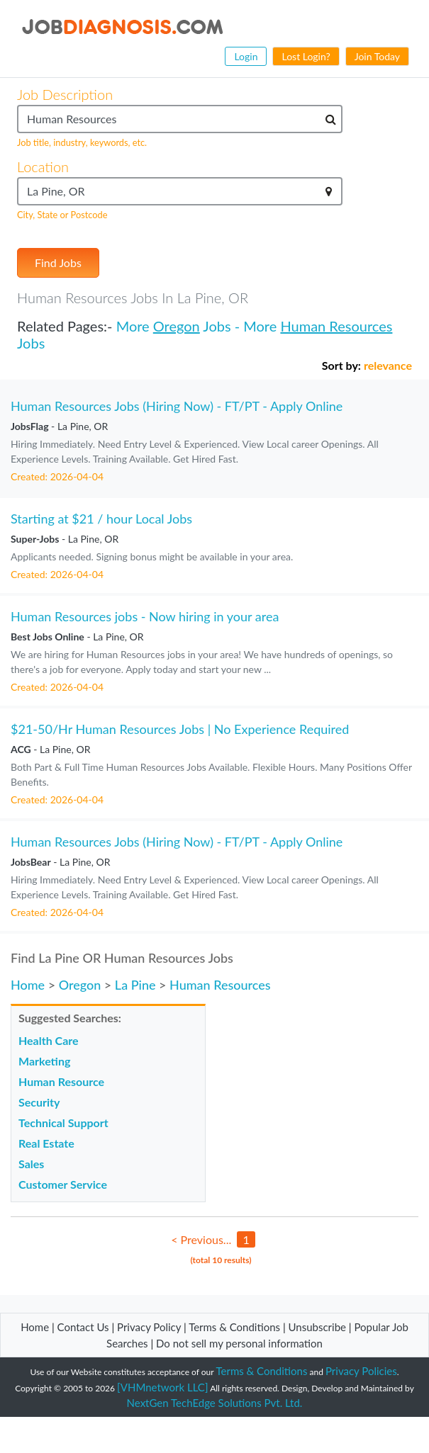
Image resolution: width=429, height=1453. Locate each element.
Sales (31, 1163)
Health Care (48, 1040)
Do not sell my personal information (239, 1343)
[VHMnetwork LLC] (162, 1387)
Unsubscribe (317, 1327)
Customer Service (62, 1184)
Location (43, 166)
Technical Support (63, 1122)
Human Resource (61, 1081)
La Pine (135, 985)
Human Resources (336, 325)
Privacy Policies (361, 1370)
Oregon (176, 325)
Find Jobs (58, 262)
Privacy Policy (149, 1327)
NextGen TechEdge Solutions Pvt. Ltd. (215, 1402)
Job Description (65, 94)
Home (28, 985)
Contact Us (83, 1327)
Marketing (44, 1061)
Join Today (377, 56)
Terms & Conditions (236, 1327)
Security (39, 1102)
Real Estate (46, 1143)
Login (245, 56)
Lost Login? (306, 56)
